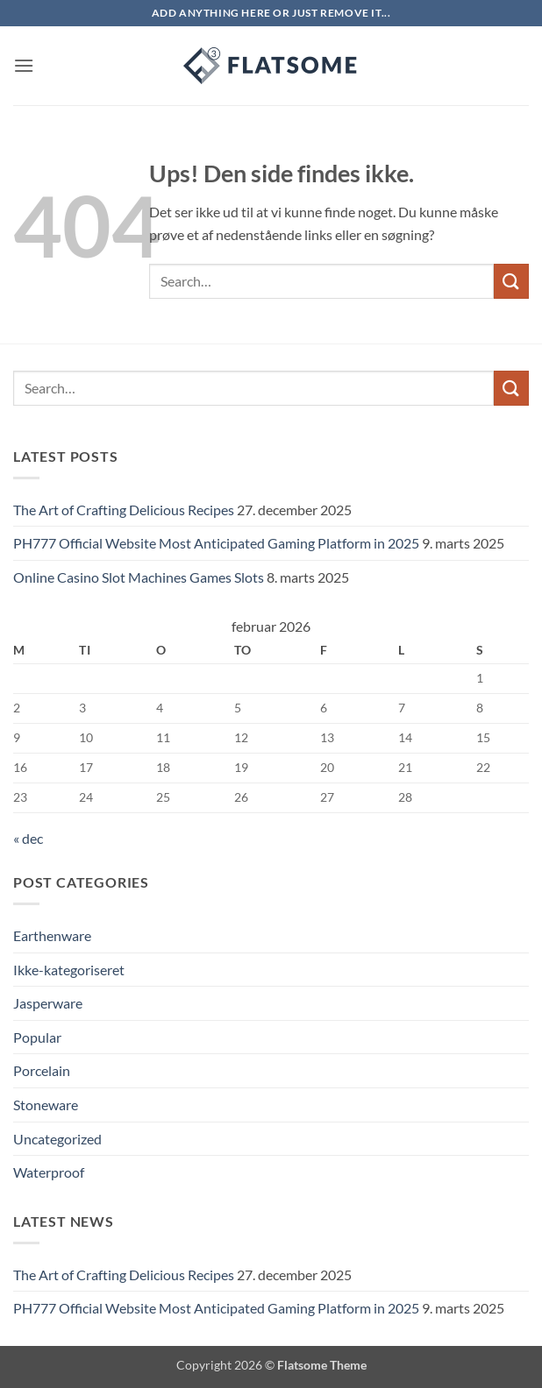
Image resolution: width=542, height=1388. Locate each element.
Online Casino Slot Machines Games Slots (138, 577)
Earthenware (52, 935)
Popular (37, 1037)
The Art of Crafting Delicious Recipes (123, 509)
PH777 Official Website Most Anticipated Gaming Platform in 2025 (216, 543)
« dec (28, 838)
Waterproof (48, 1172)
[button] (23, 65)
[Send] (511, 281)
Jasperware (47, 1003)
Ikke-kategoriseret (69, 969)
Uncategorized (57, 1138)
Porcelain (41, 1070)
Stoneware (45, 1104)
